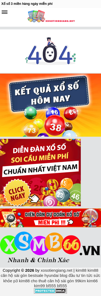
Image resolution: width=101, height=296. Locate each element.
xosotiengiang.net (57, 270)
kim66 (92, 280)
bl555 (51, 285)
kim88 (81, 270)
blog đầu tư (70, 275)
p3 (15, 280)
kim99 (39, 285)
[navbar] (4, 12)
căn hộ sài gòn (14, 275)
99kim (80, 280)
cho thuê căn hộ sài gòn (52, 280)
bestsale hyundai (43, 275)
